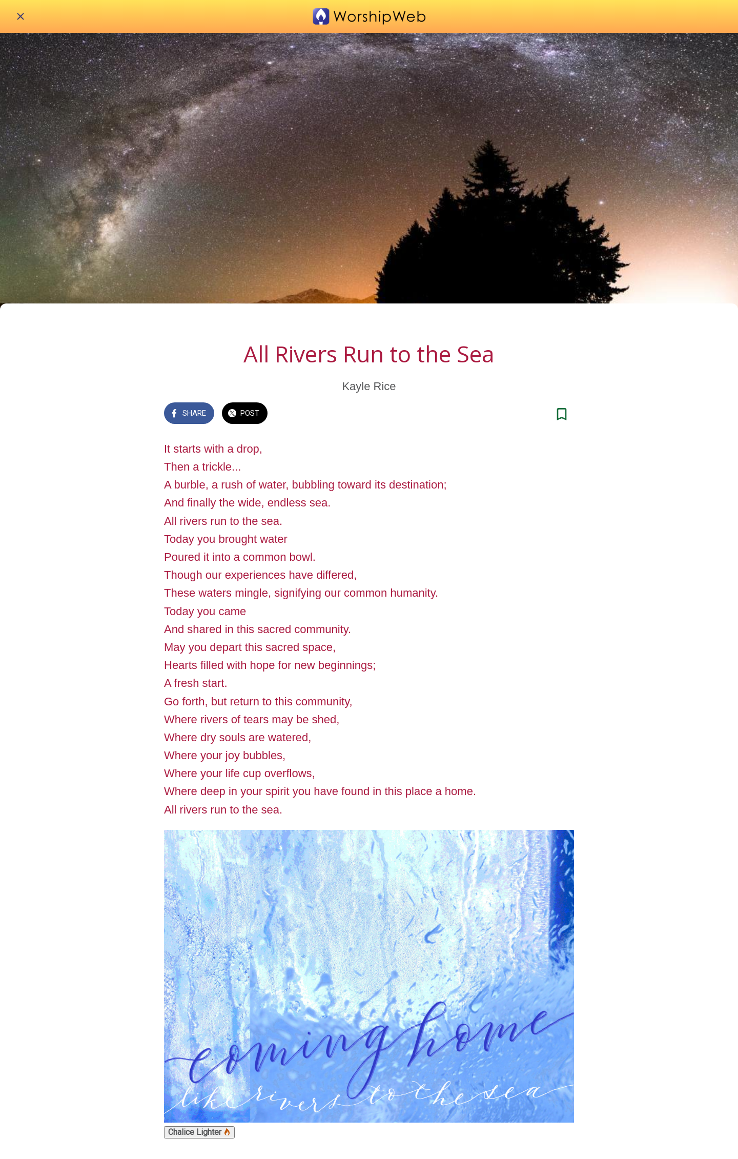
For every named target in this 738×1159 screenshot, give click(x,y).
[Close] (20, 16)
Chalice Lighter (199, 1132)
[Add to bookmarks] (561, 414)
